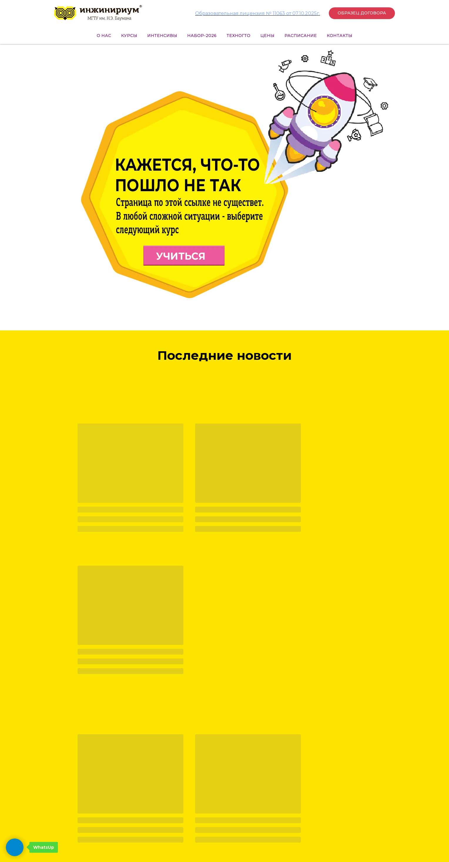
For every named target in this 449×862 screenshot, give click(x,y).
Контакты (339, 35)
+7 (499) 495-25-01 (120, 812)
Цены (267, 35)
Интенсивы (162, 35)
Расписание (300, 35)
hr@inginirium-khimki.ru (134, 829)
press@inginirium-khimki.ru (109, 821)
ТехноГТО (238, 35)
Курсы (129, 35)
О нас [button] (104, 35)
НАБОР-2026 (202, 35)
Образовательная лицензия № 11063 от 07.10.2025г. (257, 13)
